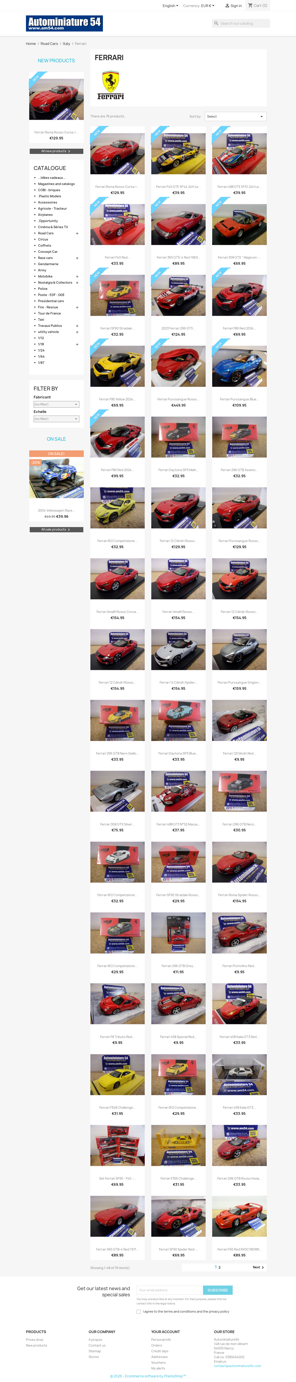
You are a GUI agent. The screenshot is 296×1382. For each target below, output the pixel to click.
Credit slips (159, 1351)
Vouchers (158, 1362)
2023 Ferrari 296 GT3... (178, 328)
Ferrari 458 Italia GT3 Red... (239, 1037)
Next (259, 1267)
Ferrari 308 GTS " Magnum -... (239, 257)
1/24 (41, 350)
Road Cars (46, 233)
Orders (156, 1345)
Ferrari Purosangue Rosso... (178, 399)
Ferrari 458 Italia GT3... (239, 1107)
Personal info (161, 1340)
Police (43, 289)
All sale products (56, 529)
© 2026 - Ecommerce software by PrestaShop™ (148, 1376)
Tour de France (49, 313)
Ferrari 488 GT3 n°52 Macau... (179, 824)
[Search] (241, 23)
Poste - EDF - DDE (51, 295)
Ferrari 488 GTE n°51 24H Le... (239, 187)
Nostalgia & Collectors (55, 282)
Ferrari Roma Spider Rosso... (239, 895)
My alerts (158, 1368)
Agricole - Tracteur (52, 208)
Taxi (41, 319)
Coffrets (44, 245)
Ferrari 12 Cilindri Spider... (178, 682)
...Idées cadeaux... (52, 178)
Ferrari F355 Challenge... (179, 1178)
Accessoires (47, 202)
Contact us (97, 1345)
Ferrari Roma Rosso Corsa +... (57, 132)
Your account (165, 1331)
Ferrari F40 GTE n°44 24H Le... (178, 187)
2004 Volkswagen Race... (56, 510)
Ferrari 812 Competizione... (117, 541)
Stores (94, 1357)
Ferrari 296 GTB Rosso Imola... (239, 1178)
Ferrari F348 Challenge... (117, 1107)
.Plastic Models (49, 196)
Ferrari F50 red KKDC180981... (239, 1249)
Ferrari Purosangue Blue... (239, 399)
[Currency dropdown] (208, 6)
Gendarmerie (48, 264)
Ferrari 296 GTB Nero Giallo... (117, 753)
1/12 (41, 338)
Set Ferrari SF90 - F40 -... (117, 1178)
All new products (56, 151)
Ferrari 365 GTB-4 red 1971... (117, 1249)
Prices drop (34, 1340)
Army (42, 270)
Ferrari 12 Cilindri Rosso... (178, 541)
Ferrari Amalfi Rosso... (179, 612)
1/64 (41, 356)
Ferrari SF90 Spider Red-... (178, 1249)
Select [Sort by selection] (235, 116)
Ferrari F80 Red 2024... (239, 328)
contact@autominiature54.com (237, 1366)
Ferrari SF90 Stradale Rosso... (178, 895)
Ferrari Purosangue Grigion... (239, 682)
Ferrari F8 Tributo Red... (117, 1037)
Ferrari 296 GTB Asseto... (239, 470)
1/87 (41, 363)
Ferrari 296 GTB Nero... (240, 824)
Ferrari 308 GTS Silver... (117, 824)
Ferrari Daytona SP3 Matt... (179, 470)
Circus (43, 239)
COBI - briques (49, 190)
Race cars (45, 258)
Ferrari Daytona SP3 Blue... (178, 753)
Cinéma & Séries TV (53, 227)
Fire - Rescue (48, 307)
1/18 (41, 344)
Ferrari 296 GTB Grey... (179, 966)
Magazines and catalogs (56, 184)
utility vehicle (48, 332)
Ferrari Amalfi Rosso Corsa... (118, 612)
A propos (95, 1340)
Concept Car (48, 252)
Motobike (45, 276)
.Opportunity (48, 221)
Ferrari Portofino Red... (240, 966)
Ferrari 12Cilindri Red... (239, 753)
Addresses (159, 1357)
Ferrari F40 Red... (117, 257)
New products (56, 60)
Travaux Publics (50, 326)
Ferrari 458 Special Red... (178, 1037)
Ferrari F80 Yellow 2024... (117, 399)
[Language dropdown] (171, 6)
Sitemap (95, 1351)
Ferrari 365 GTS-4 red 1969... (178, 257)
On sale (56, 439)
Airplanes (45, 215)
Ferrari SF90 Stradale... (117, 328)
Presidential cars (51, 301)
